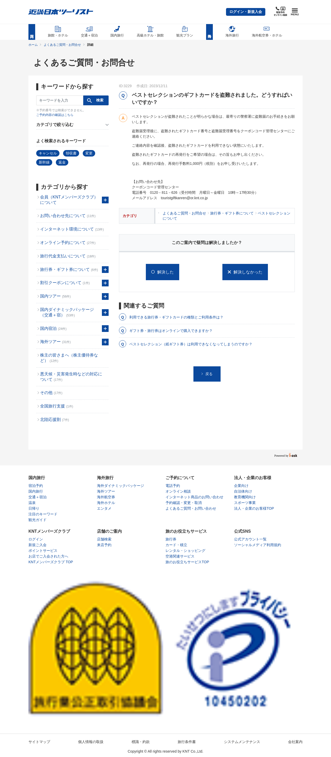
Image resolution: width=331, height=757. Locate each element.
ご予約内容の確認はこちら (54, 115)
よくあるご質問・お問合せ (62, 45)
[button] (245, 12)
